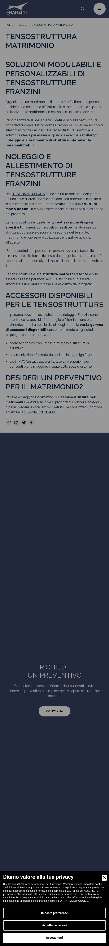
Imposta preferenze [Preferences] (54, 913)
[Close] (104, 878)
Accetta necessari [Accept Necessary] (54, 925)
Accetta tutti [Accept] (54, 937)
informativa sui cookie (72, 900)
